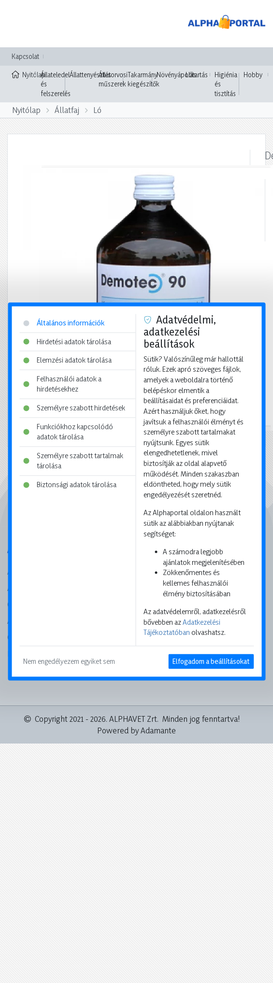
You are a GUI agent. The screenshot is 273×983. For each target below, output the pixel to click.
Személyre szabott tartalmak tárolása (73, 461)
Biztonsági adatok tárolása (69, 485)
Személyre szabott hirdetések (74, 408)
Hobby (253, 74)
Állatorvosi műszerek (113, 79)
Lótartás (197, 74)
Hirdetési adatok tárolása (67, 341)
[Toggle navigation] (21, 23)
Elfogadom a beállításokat (210, 661)
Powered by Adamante (136, 730)
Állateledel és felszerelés (56, 84)
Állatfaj (67, 110)
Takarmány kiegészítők (143, 79)
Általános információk (63, 322)
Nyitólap (24, 74)
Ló (97, 110)
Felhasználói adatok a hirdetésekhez (62, 384)
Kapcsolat (25, 56)
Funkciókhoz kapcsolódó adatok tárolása (68, 432)
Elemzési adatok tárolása (67, 360)
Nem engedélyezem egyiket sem (69, 661)
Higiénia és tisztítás (226, 84)
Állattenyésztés (90, 74)
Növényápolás (176, 74)
